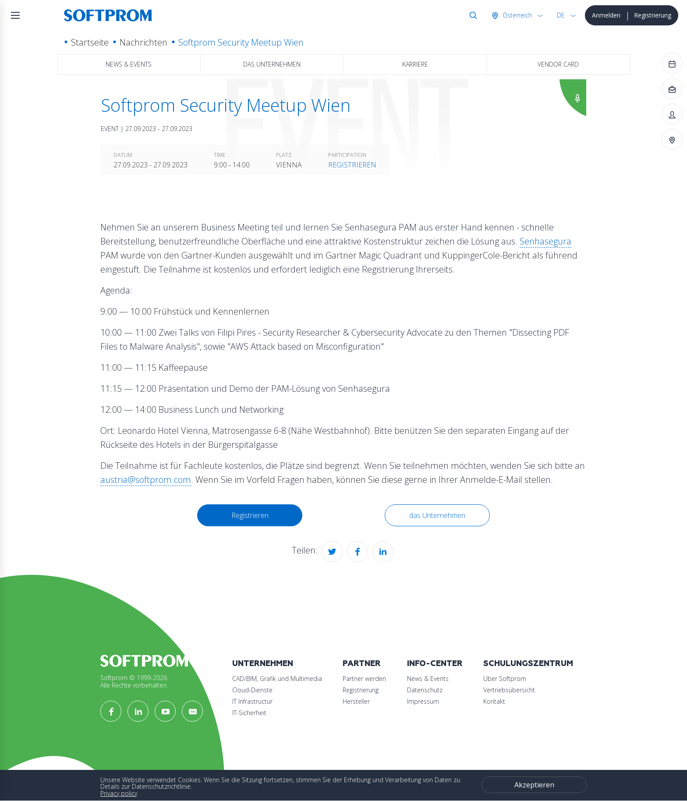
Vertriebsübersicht (509, 690)
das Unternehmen (272, 64)
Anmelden (606, 15)
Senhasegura (545, 241)
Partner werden (364, 678)
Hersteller (356, 701)
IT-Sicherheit (249, 713)
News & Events (129, 64)
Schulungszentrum (528, 664)
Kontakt (494, 701)
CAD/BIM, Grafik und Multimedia (277, 678)
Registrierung (652, 15)
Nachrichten (143, 42)
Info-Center (435, 664)
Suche (471, 15)
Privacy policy (118, 793)
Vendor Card (558, 64)
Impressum (423, 701)
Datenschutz (425, 690)
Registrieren (352, 165)
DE (561, 15)
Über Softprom (504, 678)
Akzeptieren (534, 785)
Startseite (90, 42)
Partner (362, 664)
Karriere (415, 64)
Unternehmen (262, 664)
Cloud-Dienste (252, 690)
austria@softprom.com (145, 480)
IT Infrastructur (252, 701)
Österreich (516, 15)
